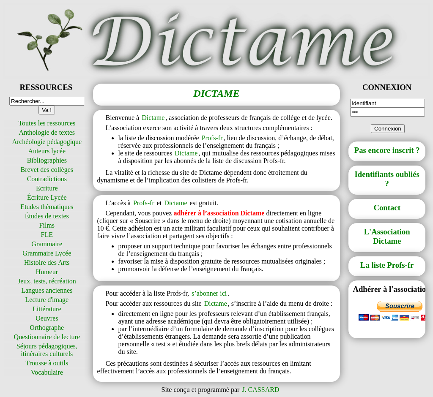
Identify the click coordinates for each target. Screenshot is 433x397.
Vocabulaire (47, 372)
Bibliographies (47, 160)
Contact (387, 207)
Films (47, 225)
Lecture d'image (47, 299)
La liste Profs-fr (387, 265)
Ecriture (47, 188)
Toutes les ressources (46, 123)
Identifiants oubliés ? (387, 179)
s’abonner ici (209, 293)
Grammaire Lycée (46, 253)
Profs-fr (212, 137)
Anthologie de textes (47, 132)
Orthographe (47, 327)
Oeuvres (47, 318)
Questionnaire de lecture (47, 336)
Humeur (47, 271)
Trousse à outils (46, 363)
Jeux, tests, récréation (47, 281)
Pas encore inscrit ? (387, 150)
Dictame (153, 117)
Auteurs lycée (47, 151)
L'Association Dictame (387, 236)
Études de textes (47, 216)
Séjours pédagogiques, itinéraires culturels (46, 350)
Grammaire (46, 243)
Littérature (47, 309)
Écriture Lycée (47, 197)
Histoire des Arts (47, 262)
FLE (47, 234)
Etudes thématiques (46, 206)
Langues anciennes (46, 290)
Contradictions (47, 178)
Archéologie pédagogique (47, 141)
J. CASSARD (260, 389)
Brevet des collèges (47, 169)
